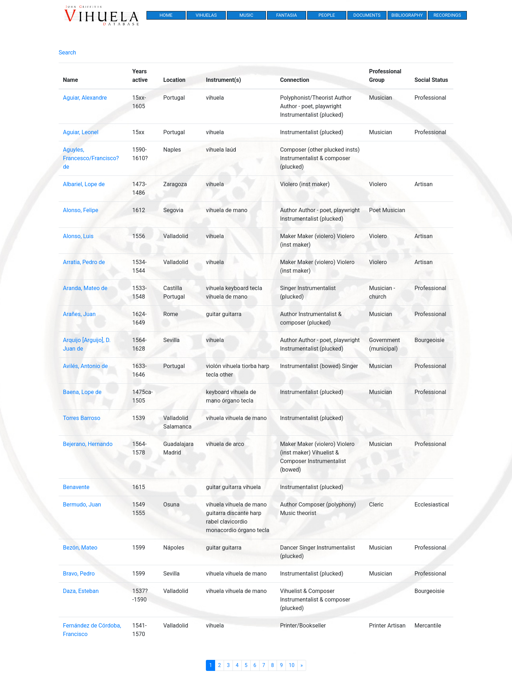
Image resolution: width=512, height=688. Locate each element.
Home (166, 15)
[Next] (301, 665)
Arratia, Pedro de (84, 262)
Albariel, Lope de (84, 184)
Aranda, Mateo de (85, 288)
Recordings (447, 15)
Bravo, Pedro (79, 573)
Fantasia (286, 15)
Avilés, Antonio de (85, 366)
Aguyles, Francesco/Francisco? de (91, 158)
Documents (366, 15)
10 (291, 665)
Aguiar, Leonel (80, 132)
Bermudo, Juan (82, 504)
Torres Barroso (81, 418)
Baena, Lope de (82, 392)
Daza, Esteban (81, 591)
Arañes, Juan (79, 314)
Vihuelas (206, 15)
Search (67, 52)
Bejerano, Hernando (88, 444)
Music (246, 15)
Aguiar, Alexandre (85, 97)
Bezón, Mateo (80, 547)
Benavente (76, 487)
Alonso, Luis (78, 236)
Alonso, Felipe (80, 210)
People (327, 15)
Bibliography (407, 15)
